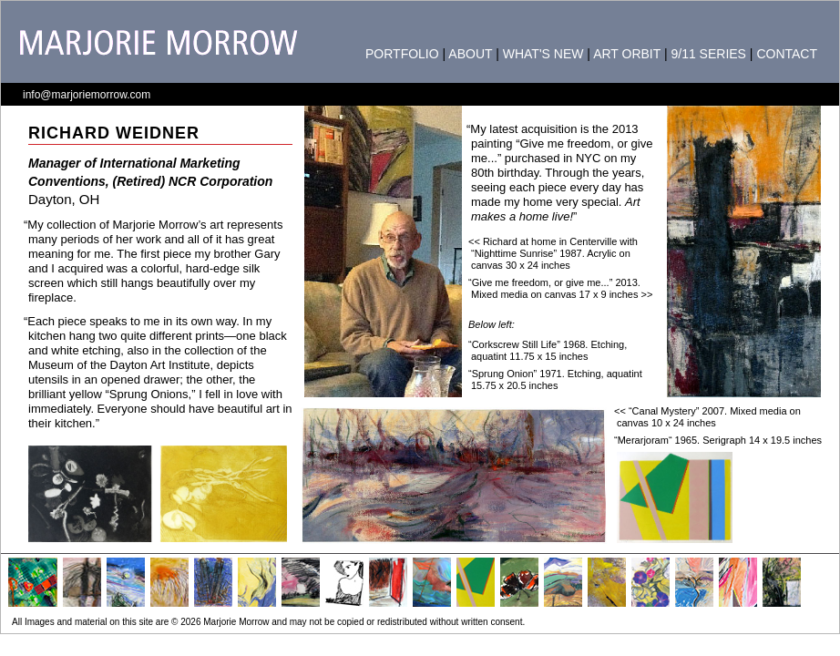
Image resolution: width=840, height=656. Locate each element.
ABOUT (470, 53)
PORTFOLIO (402, 53)
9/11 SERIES (708, 53)
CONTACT (786, 53)
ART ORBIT (627, 53)
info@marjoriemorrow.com (86, 94)
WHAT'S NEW (543, 53)
